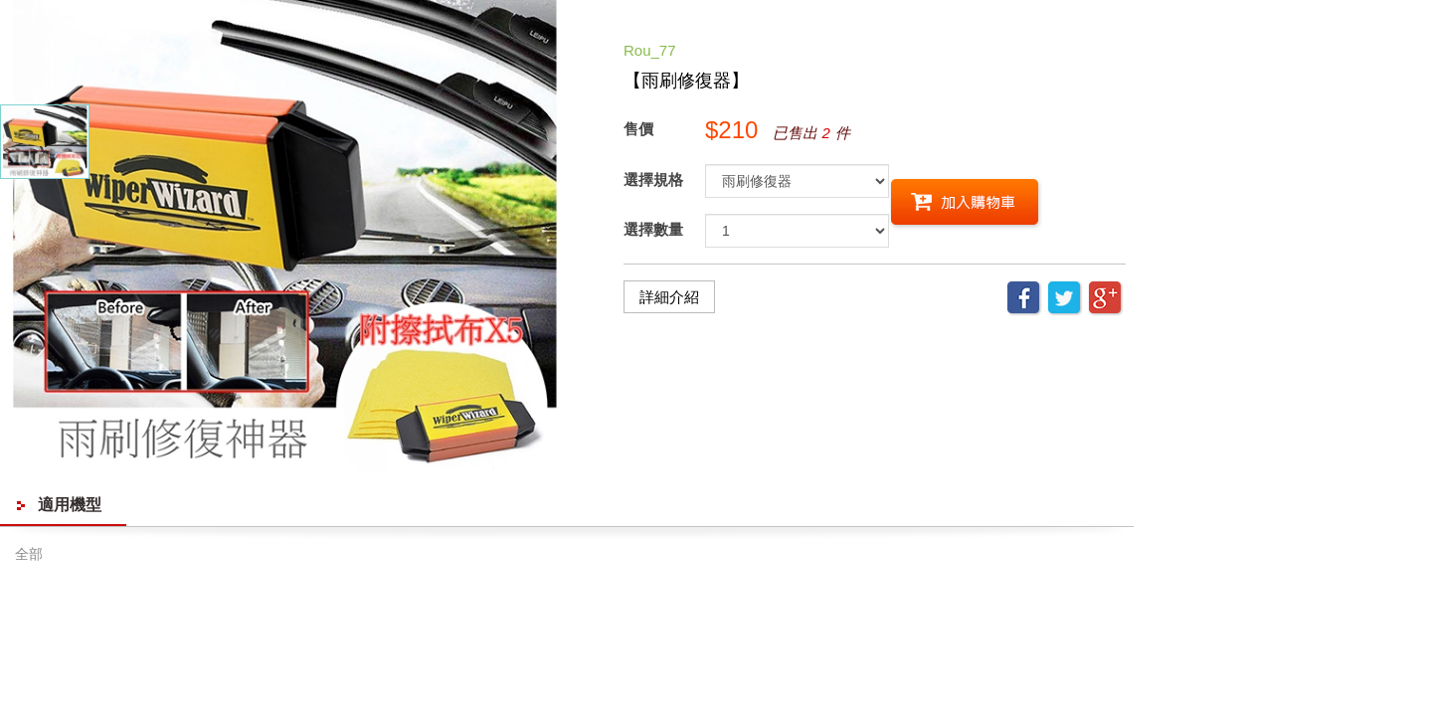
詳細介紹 (669, 296)
